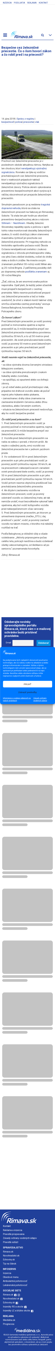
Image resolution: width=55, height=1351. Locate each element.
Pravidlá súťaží (10, 1242)
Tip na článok (9, 1263)
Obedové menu (10, 1277)
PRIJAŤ (27, 684)
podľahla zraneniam (36, 271)
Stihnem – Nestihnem (13, 223)
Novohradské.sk (11, 1255)
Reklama (32, 3)
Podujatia (19, 3)
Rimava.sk (8, 1251)
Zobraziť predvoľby (27, 692)
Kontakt (43, 3)
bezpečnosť (7, 122)
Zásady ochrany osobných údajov (40, 699)
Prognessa (8, 1324)
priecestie (28, 122)
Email (8, 642)
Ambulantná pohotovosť (15, 1281)
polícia (18, 122)
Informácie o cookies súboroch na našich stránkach (17, 699)
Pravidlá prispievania (13, 1234)
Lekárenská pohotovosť (15, 1285)
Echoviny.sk (9, 1259)
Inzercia (7, 3)
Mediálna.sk (9, 1320)
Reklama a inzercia (12, 1230)
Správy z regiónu (25, 118)
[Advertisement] (27, 85)
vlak (37, 122)
